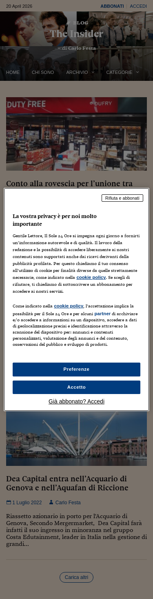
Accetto (76, 387)
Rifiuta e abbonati (122, 198)
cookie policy (91, 277)
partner (102, 313)
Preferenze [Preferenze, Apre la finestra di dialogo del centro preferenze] (77, 369)
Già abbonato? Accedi (76, 401)
